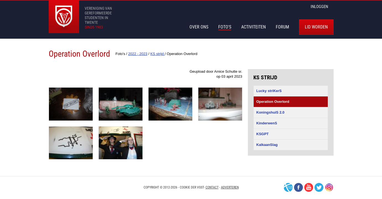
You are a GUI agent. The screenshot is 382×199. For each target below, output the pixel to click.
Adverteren (230, 187)
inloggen (319, 6)
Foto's (224, 27)
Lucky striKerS (269, 91)
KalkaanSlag (267, 145)
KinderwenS (266, 123)
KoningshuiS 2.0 (270, 112)
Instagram (329, 187)
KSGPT (262, 134)
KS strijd (265, 77)
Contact (212, 187)
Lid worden (316, 27)
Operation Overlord (272, 102)
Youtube (308, 187)
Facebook (298, 187)
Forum (282, 27)
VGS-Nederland (288, 187)
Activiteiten (253, 27)
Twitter (319, 187)
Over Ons (198, 27)
